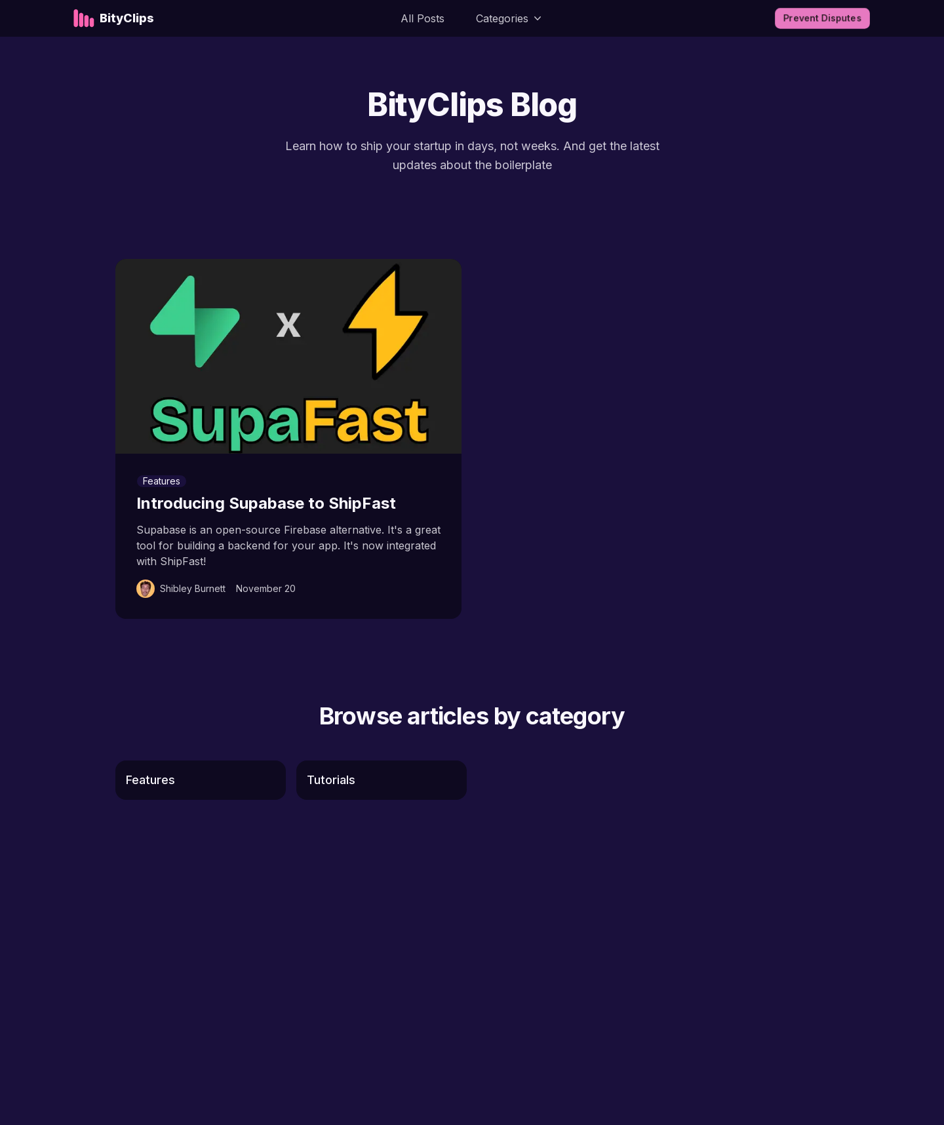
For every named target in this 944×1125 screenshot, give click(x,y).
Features (161, 480)
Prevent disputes (822, 18)
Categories (510, 18)
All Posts (422, 18)
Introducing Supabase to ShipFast (266, 503)
